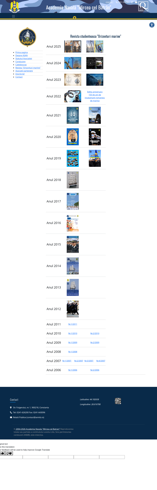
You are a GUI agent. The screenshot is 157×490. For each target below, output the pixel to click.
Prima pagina (21, 52)
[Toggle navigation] (13, 16)
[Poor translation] (9, 453)
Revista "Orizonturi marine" (28, 67)
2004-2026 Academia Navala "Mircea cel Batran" (37, 429)
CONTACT (109, 2)
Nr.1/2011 (72, 324)
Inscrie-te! (20, 74)
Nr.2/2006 (94, 370)
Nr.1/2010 (72, 333)
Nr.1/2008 (72, 351)
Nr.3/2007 (89, 360)
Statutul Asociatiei (23, 58)
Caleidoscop (21, 64)
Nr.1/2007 (67, 360)
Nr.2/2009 (94, 342)
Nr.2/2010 (94, 333)
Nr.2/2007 (78, 360)
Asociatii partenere (24, 70)
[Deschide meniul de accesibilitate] (152, 25)
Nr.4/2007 (100, 360)
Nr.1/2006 (72, 370)
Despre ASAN (21, 55)
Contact (19, 77)
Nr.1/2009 (72, 342)
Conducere (20, 61)
